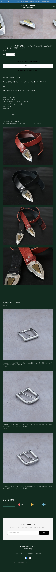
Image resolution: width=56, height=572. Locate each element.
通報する (14, 114)
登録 (44, 532)
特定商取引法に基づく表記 (34, 553)
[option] (28, 24)
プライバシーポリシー (20, 553)
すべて (9, 504)
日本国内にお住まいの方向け (28, 70)
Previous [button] (3, 24)
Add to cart (28, 65)
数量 (4, 54)
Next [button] (53, 24)
